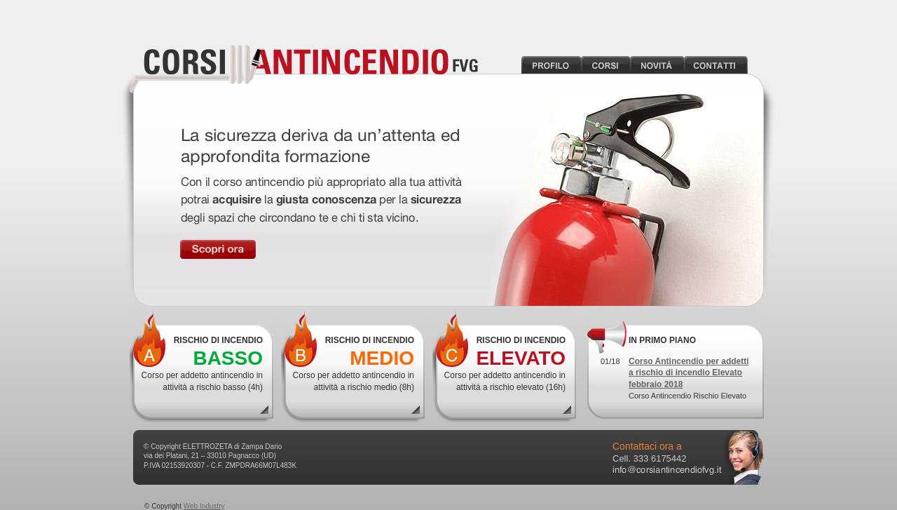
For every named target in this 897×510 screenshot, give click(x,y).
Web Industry (204, 506)
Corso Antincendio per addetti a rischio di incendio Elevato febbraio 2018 (689, 372)
